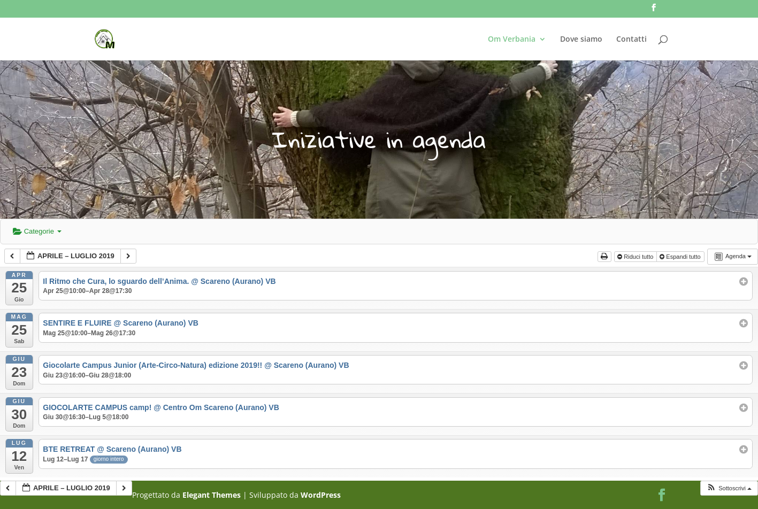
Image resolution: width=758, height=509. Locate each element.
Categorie (37, 231)
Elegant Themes (211, 495)
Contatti (631, 39)
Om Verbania (511, 39)
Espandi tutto (681, 256)
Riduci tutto (636, 256)
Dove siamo (581, 39)
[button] (729, 488)
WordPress (321, 495)
